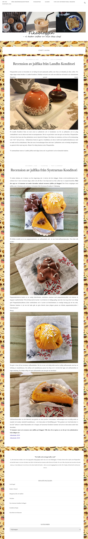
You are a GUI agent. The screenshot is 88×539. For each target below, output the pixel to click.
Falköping (44, 165)
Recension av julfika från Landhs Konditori (44, 64)
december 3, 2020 (31, 165)
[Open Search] (85, 3)
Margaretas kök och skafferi (16, 493)
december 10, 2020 (32, 59)
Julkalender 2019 (15, 435)
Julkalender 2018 (15, 438)
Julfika (44, 59)
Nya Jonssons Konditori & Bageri (18, 503)
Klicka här (70, 465)
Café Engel (12, 484)
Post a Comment (56, 59)
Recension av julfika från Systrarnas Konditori (44, 170)
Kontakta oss (6, 4)
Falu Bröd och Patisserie (16, 512)
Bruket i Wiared (13, 489)
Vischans (12, 498)
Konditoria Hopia (14, 508)
